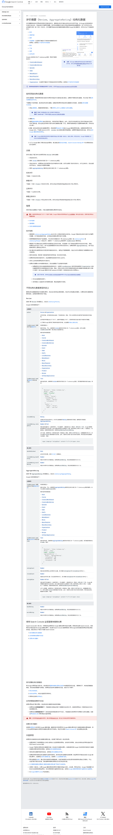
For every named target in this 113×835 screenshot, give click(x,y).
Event (43, 348)
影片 (30, 45)
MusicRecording (34, 79)
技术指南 (31, 220)
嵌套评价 (33, 327)
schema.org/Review (53, 302)
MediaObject (33, 73)
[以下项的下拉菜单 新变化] (51, 2)
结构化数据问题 (45, 756)
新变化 (47, 2)
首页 (27, 15)
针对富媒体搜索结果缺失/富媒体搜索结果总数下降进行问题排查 (47, 764)
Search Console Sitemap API (76, 142)
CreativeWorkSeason (36, 62)
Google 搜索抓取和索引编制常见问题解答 (80, 769)
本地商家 (31, 41)
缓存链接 (39, 718)
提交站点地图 (63, 142)
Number (42, 424)
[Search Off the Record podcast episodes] (85, 815)
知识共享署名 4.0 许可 (48, 779)
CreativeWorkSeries (36, 65)
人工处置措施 (71, 214)
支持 (36, 2)
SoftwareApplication (48, 376)
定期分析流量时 (33, 638)
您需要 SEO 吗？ (57, 830)
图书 (30, 32)
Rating (42, 417)
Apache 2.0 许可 (72, 779)
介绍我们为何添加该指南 (54, 274)
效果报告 (32, 727)
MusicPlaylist (34, 76)
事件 (30, 38)
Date (41, 451)
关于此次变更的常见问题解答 (73, 274)
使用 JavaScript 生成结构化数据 (57, 114)
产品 (30, 48)
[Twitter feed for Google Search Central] (103, 815)
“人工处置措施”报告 (60, 756)
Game (31, 70)
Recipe (44, 373)
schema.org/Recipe (34, 241)
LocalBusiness (46, 355)
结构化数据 (67, 86)
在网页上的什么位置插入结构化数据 (62, 108)
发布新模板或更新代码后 (36, 635)
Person (42, 312)
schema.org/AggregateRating (43, 234)
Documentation (7, 7)
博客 (41, 2)
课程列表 (31, 35)
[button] (9, 12)
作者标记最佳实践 (73, 322)
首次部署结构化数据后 (35, 633)
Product (44, 370)
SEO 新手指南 (56, 832)
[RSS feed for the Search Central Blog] (67, 815)
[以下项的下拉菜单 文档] (32, 2)
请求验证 (39, 696)
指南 (33, 118)
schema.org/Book (79, 239)
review (57, 328)
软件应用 (31, 54)
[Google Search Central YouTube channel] (49, 815)
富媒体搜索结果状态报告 (57, 685)
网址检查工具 (59, 128)
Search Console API (71, 729)
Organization (34, 82)
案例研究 (61, 2)
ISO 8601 (54, 454)
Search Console (105, 7)
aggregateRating (60, 487)
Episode (32, 68)
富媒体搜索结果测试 (81, 63)
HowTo (43, 353)
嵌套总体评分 (31, 539)
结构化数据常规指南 (35, 226)
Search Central (14, 2)
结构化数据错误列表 (56, 752)
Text (41, 378)
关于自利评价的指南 (44, 42)
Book (43, 335)
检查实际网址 (33, 693)
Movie (43, 360)
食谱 (30, 51)
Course (44, 338)
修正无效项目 (33, 690)
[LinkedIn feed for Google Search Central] (31, 815)
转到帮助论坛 (26, 830)
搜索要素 (31, 223)
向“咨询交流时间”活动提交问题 (30, 832)
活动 (55, 2)
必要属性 (34, 108)
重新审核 (32, 216)
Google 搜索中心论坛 (37, 772)
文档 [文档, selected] (29, 2)
